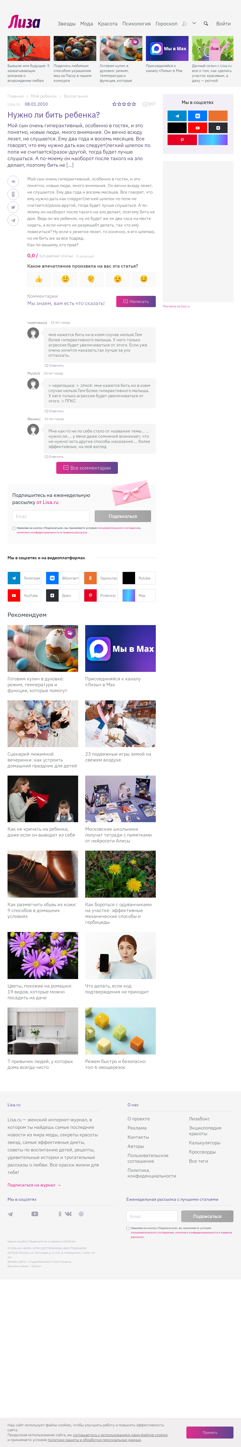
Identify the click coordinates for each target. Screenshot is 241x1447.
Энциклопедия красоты (205, 1131)
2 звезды (119, 104)
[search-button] (205, 22)
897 (152, 104)
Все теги (198, 1161)
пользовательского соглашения (118, 528)
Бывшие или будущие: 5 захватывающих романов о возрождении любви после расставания (29, 72)
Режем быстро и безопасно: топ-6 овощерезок (116, 1064)
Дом (187, 22)
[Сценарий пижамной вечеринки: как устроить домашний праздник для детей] (43, 723)
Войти (223, 22)
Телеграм (24, 578)
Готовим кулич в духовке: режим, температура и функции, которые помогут (116, 72)
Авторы (136, 1146)
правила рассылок (75, 532)
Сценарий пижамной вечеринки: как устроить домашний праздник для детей (42, 760)
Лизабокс (199, 1118)
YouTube (23, 595)
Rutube (136, 578)
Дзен (58, 595)
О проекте (139, 1118)
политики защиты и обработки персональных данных (94, 1439)
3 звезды (124, 104)
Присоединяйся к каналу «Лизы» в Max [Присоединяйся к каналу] (113, 681)
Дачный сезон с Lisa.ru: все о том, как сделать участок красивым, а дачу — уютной (212, 72)
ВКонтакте (63, 578)
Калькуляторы (205, 1142)
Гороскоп (166, 22)
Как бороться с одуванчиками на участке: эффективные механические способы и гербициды (118, 913)
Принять (210, 1432)
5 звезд (134, 104)
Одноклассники (101, 578)
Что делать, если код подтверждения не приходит (117, 989)
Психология (136, 22)
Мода (86, 22)
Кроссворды (202, 1152)
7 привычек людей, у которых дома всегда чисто (40, 1064)
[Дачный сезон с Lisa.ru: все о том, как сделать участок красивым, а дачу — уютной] (213, 47)
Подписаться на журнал (31, 1185)
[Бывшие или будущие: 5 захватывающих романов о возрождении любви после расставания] (29, 47)
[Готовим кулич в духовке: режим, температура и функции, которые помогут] (121, 47)
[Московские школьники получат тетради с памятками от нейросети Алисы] (120, 799)
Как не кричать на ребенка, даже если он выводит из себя (41, 832)
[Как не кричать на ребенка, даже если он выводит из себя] (43, 799)
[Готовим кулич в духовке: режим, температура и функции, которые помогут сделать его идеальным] (43, 648)
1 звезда (114, 104)
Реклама (137, 1128)
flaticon (36, 1266)
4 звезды (129, 104)
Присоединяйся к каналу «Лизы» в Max (164, 67)
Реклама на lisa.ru (176, 306)
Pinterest (100, 595)
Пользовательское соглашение (148, 1158)
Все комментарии (90, 467)
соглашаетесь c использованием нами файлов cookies (120, 1434)
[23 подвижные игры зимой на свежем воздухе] (120, 723)
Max (133, 595)
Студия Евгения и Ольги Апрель (50, 1261)
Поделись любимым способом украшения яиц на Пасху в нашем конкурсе (73, 72)
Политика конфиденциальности (152, 1173)
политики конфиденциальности (38, 532)
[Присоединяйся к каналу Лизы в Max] (120, 648)
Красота (107, 22)
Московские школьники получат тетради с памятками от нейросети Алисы (118, 835)
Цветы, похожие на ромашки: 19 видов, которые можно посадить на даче (40, 992)
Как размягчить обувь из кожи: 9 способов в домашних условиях (42, 910)
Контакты (138, 1137)
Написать (139, 301)
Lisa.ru (14, 104)
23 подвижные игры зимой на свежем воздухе (118, 757)
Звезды (66, 22)
